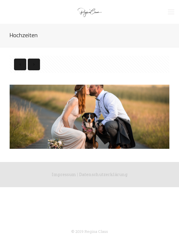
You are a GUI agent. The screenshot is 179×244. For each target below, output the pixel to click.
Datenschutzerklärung (103, 174)
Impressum (64, 174)
